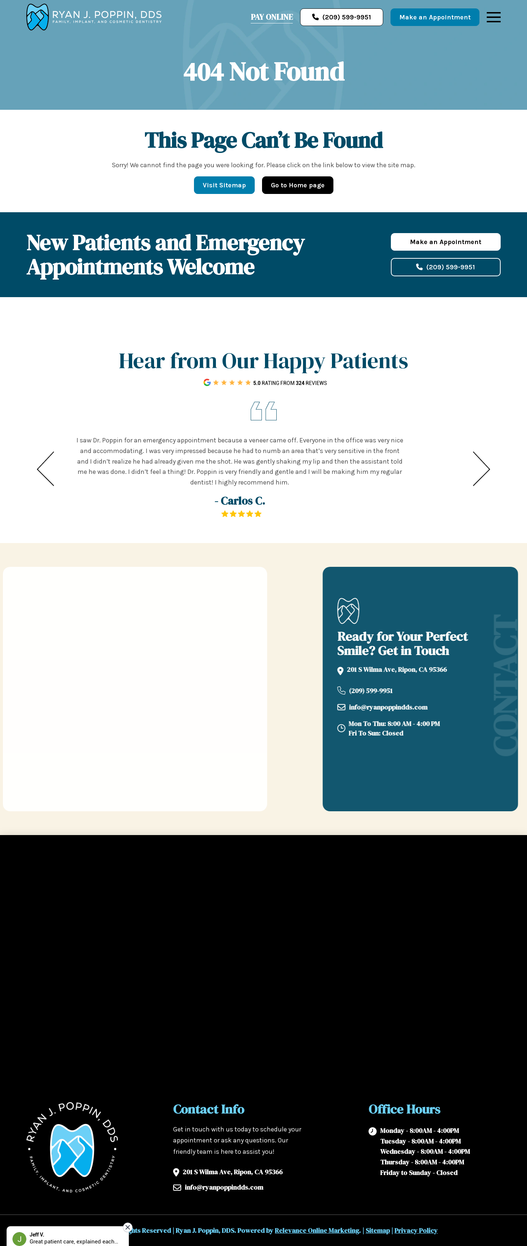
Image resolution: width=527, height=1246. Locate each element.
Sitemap (378, 1230)
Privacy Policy (416, 1230)
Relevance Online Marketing (317, 1230)
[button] (494, 17)
